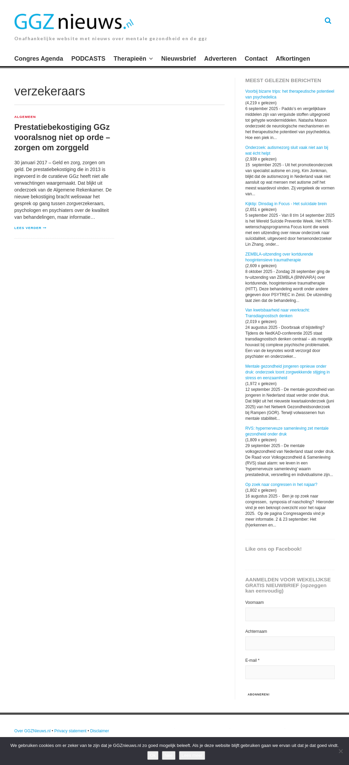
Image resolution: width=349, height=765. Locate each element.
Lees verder (28, 228)
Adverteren (220, 58)
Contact (256, 58)
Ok (153, 755)
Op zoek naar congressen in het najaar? (281, 484)
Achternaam (256, 631)
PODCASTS (88, 58)
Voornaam (254, 602)
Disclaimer (99, 731)
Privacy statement (70, 731)
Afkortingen (293, 58)
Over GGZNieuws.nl (32, 731)
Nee (169, 755)
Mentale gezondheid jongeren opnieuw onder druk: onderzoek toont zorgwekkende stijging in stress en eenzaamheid (287, 372)
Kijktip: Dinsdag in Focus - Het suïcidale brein (286, 203)
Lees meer (192, 755)
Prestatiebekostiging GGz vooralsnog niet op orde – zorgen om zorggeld (62, 137)
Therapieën (129, 58)
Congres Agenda (38, 58)
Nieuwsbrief (178, 58)
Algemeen (25, 117)
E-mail (252, 660)
